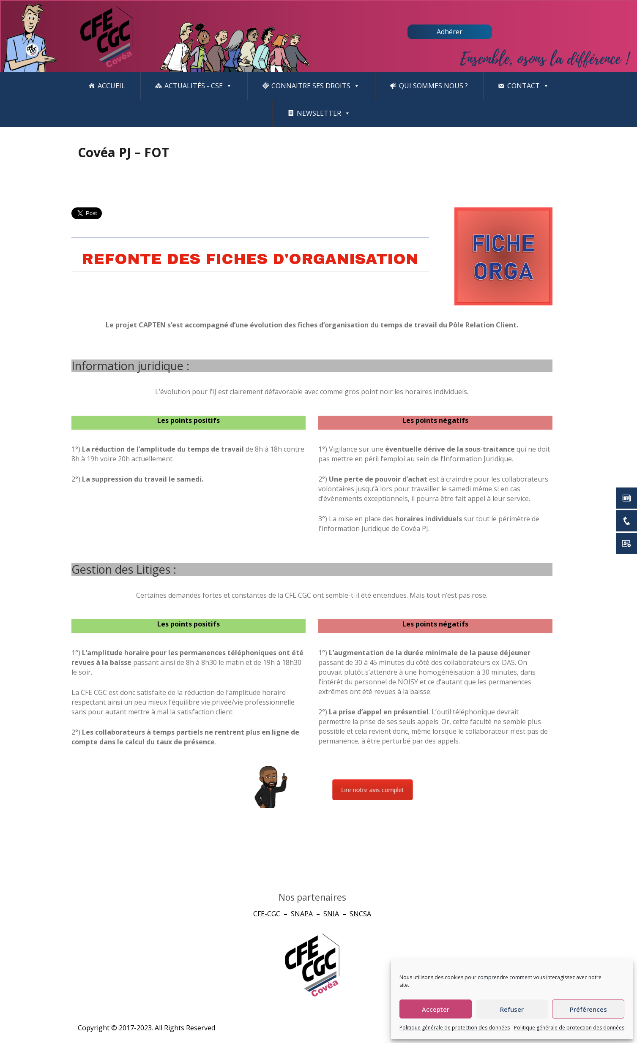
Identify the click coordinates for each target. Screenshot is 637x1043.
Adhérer (449, 31)
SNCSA (360, 913)
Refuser (512, 1009)
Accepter (435, 1009)
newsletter (323, 113)
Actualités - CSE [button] (198, 86)
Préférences (588, 1009)
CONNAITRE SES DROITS (315, 86)
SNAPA (302, 913)
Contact (528, 86)
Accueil (111, 85)
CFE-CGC (266, 913)
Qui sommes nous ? (433, 85)
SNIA (331, 913)
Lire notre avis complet (480, 790)
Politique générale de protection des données (454, 1027)
